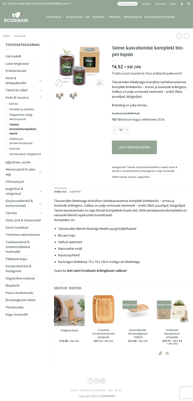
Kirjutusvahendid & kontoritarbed (19, 203)
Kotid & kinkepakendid (16, 80)
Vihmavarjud (15, 182)
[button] (182, 3)
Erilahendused (16, 71)
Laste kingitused (17, 64)
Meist (173, 3)
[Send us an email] (103, 381)
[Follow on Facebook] (90, 381)
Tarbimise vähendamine (23, 235)
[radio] (160, 353)
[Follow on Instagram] (96, 381)
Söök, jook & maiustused (23, 220)
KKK (87, 17)
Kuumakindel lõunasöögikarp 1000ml (138, 333)
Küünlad (14, 148)
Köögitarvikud (69, 330)
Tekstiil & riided (17, 90)
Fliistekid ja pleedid (21, 109)
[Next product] (179, 36)
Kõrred (13, 104)
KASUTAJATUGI (127, 3)
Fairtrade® (13, 56)
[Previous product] (187, 36)
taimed (123, 177)
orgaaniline (143, 177)
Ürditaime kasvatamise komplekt (172, 333)
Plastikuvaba (15, 307)
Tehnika (11, 213)
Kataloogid (74, 17)
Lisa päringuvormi (134, 147)
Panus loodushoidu (19, 293)
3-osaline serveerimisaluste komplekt (103, 333)
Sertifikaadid (133, 17)
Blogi (118, 390)
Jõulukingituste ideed (160, 17)
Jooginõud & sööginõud (14, 191)
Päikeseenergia (16, 259)
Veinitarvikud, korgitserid (25, 154)
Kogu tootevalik (17, 314)
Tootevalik (55, 17)
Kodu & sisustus (17, 97)
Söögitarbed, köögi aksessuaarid (21, 117)
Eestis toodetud (17, 227)
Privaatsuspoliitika (93, 390)
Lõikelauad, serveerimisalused (20, 141)
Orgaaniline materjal (20, 278)
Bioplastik (12, 285)
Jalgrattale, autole (18, 162)
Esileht (6, 36)
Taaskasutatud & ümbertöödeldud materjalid (18, 247)
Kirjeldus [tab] (60, 191)
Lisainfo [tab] (75, 191)
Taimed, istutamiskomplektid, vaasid (23, 129)
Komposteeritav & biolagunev (18, 268)
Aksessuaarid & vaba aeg (20, 171)
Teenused (160, 3)
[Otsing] (188, 3)
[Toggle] (40, 80)
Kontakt (146, 3)
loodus (132, 177)
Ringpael (115, 17)
